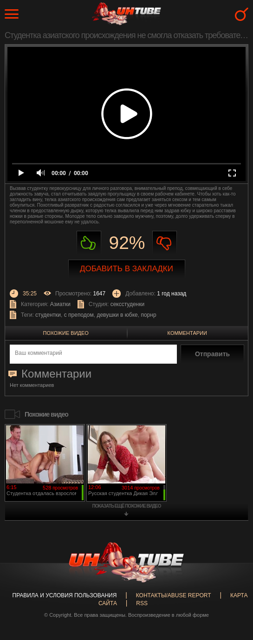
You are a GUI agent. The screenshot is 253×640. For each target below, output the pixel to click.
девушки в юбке (117, 315)
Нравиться (89, 243)
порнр (148, 315)
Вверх (232, 604)
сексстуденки (127, 304)
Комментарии (187, 333)
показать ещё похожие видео (126, 506)
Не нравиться (164, 243)
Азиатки (60, 304)
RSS (142, 603)
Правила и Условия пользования (65, 595)
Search (241, 14)
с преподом (79, 315)
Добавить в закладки (126, 268)
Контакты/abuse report (173, 595)
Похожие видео (66, 333)
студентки (48, 315)
